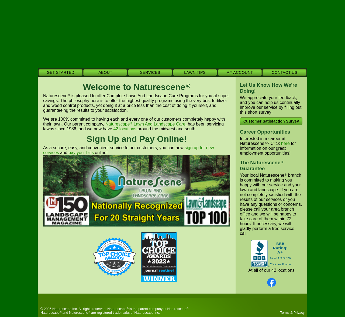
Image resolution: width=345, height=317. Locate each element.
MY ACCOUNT (239, 72)
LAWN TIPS (195, 72)
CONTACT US (284, 72)
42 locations (124, 129)
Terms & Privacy (292, 313)
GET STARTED (60, 72)
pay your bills (81, 152)
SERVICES (150, 72)
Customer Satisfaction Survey (271, 121)
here (285, 143)
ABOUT (105, 72)
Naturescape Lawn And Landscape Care (145, 124)
